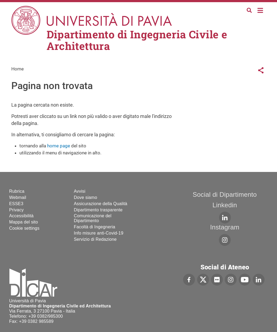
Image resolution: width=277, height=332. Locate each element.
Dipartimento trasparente (98, 210)
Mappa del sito (23, 222)
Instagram (225, 227)
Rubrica (17, 191)
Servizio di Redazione (95, 239)
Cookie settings (24, 228)
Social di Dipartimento (225, 194)
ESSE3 (16, 203)
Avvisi (79, 191)
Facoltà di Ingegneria (94, 227)
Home (260, 9)
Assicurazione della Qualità (100, 203)
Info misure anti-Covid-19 (98, 233)
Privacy (16, 210)
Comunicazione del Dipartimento (92, 218)
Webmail (17, 197)
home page (58, 145)
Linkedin (225, 205)
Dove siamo (85, 197)
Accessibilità (21, 216)
